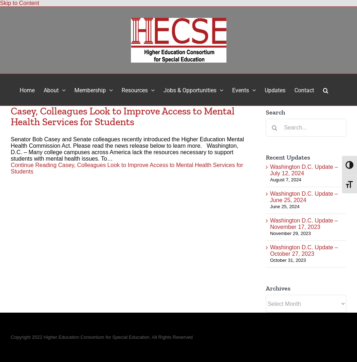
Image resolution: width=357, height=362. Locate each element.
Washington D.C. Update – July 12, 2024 (304, 170)
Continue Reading (127, 168)
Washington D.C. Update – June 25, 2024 (304, 197)
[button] (325, 90)
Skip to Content (19, 3)
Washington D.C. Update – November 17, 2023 (304, 223)
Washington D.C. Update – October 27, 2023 (304, 250)
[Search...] (306, 128)
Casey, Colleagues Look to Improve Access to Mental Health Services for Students (123, 116)
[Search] (275, 128)
